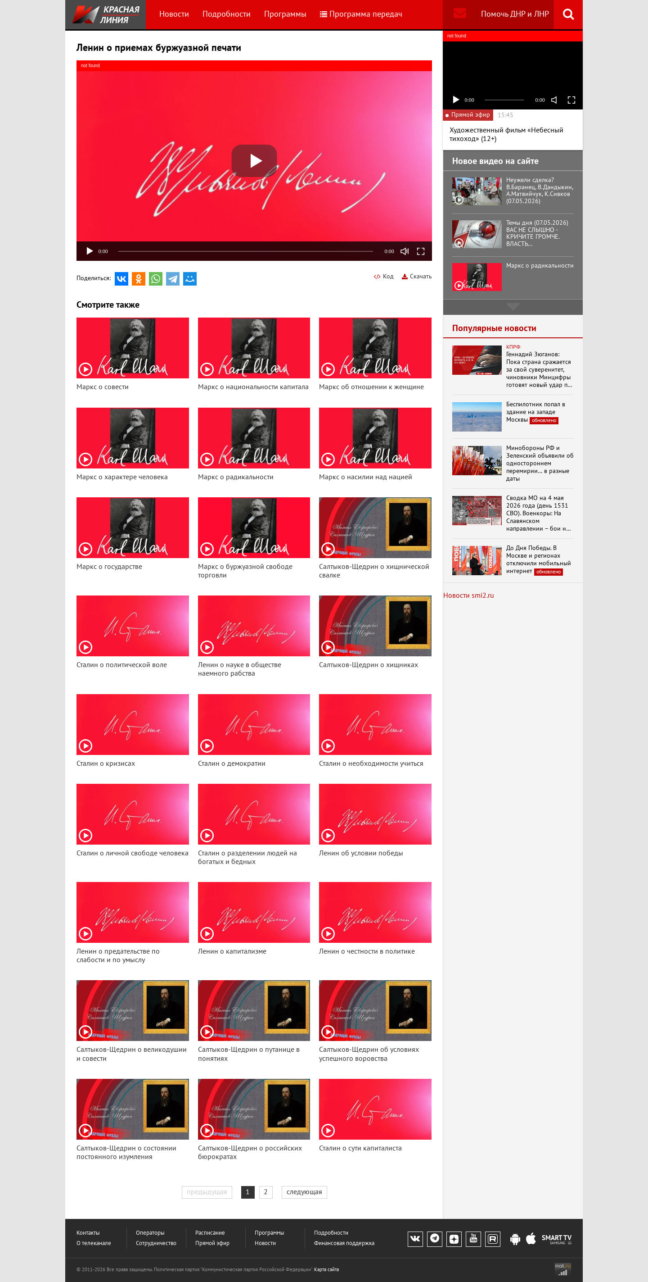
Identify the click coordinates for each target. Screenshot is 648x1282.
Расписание (210, 1233)
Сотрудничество (156, 1243)
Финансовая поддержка (344, 1243)
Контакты (88, 1233)
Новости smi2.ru (468, 595)
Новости (174, 14)
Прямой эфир (212, 1243)
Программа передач (361, 14)
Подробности (226, 14)
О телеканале (93, 1243)
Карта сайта (326, 1270)
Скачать (417, 276)
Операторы (150, 1233)
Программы (285, 14)
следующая (304, 1192)
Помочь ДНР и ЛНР (515, 14)
